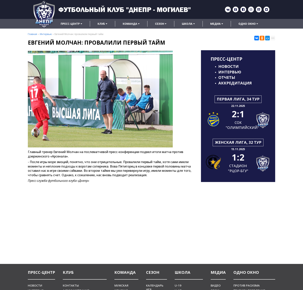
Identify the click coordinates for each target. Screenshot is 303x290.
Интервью (229, 72)
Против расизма (246, 285)
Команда (131, 24)
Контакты (71, 285)
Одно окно (248, 24)
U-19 (178, 285)
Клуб (102, 24)
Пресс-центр (71, 24)
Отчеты (226, 77)
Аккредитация (235, 83)
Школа (188, 24)
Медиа (216, 24)
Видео (216, 285)
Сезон (160, 24)
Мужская (121, 285)
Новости (228, 66)
